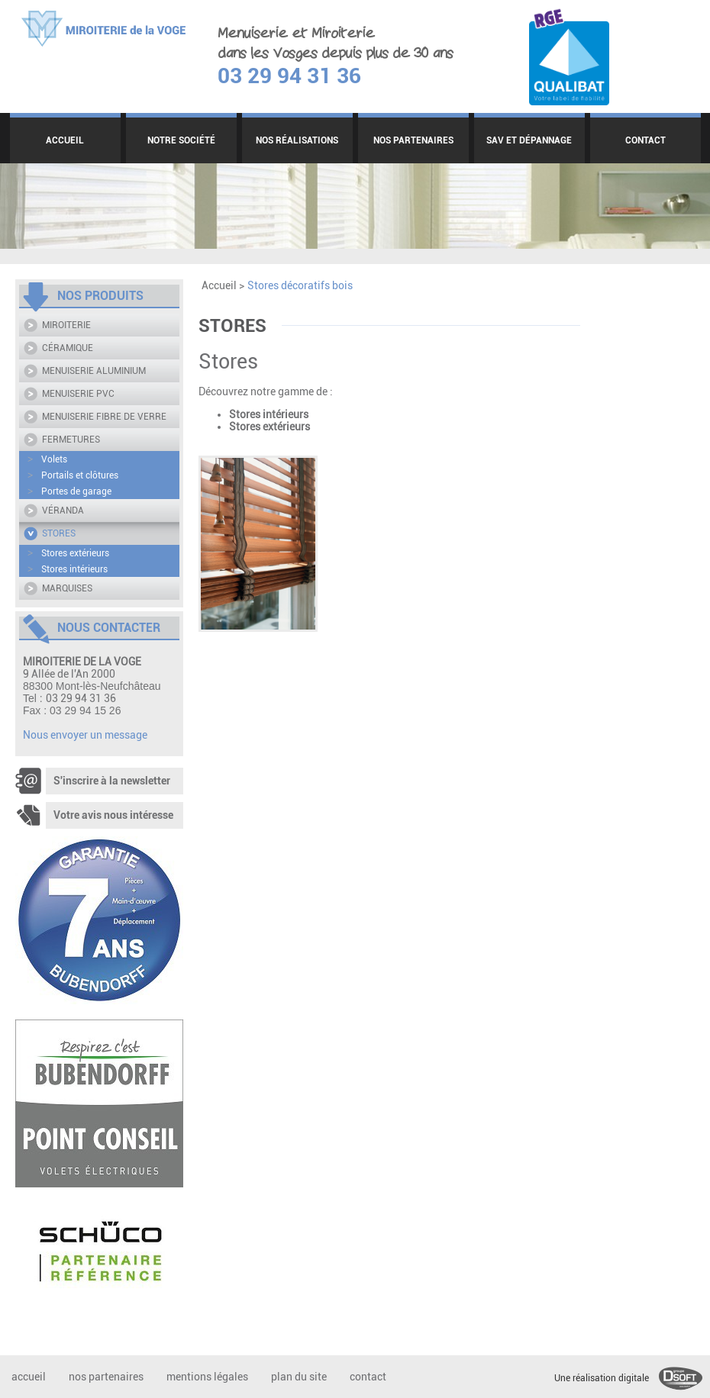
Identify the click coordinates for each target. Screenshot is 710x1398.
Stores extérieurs (68, 553)
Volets (47, 459)
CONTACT (645, 140)
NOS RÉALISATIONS (297, 140)
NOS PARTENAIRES (413, 140)
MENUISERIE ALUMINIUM (94, 371)
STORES (59, 533)
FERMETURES (71, 439)
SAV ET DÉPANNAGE (529, 140)
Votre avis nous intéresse (94, 815)
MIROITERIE (66, 325)
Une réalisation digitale (628, 1378)
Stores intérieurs (67, 569)
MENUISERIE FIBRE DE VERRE (104, 416)
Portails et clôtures (72, 475)
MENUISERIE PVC (78, 393)
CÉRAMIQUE (67, 348)
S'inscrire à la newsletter (92, 781)
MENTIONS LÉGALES (207, 1377)
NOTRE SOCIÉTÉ (181, 140)
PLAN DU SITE (299, 1377)
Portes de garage (69, 491)
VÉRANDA (63, 510)
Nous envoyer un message (85, 735)
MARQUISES (67, 588)
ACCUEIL (65, 140)
